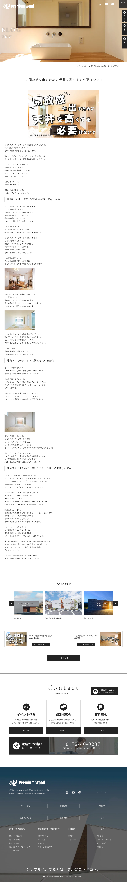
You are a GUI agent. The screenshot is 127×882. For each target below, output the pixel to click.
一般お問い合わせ (25, 818)
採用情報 (100, 847)
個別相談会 (63, 806)
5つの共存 (41, 839)
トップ (77, 66)
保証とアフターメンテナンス (19, 847)
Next (115, 603)
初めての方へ (43, 836)
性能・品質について (45, 847)
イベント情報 (25, 806)
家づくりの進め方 (15, 836)
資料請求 (102, 806)
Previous (11, 603)
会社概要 (100, 836)
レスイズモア (43, 843)
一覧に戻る (64, 658)
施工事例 (71, 836)
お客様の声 (72, 839)
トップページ (102, 792)
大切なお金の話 (14, 839)
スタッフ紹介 (101, 843)
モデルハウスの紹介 (104, 839)
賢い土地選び (14, 843)
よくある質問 (14, 850)
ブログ (84, 66)
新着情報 (63, 818)
